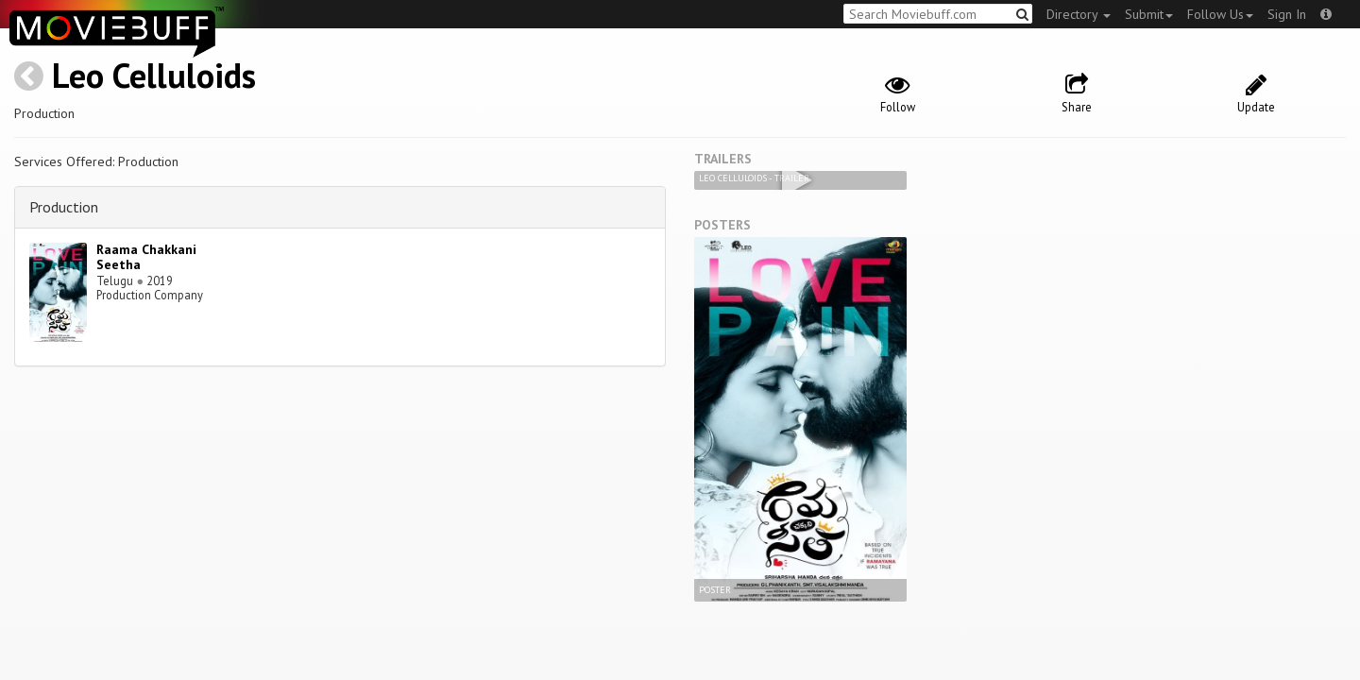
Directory (1078, 14)
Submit (1149, 14)
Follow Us (1220, 14)
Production (63, 206)
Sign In (1286, 14)
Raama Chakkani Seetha (146, 257)
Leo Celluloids (154, 75)
